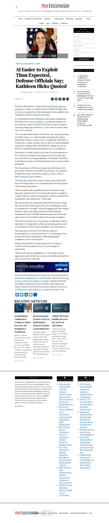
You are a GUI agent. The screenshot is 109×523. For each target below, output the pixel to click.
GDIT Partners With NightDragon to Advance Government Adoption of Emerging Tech (65, 475)
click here (36, 289)
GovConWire (87, 380)
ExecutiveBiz (67, 380)
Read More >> (20, 406)
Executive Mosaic (36, 513)
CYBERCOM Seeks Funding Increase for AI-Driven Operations (85, 108)
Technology (69, 19)
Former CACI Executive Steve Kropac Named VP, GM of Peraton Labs (86, 404)
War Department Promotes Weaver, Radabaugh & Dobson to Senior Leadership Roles (41, 322)
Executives (78, 19)
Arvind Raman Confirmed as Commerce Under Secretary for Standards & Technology (84, 81)
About (48, 23)
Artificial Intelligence (25, 63)
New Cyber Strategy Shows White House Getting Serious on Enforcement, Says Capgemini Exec (87, 444)
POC (90, 513)
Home (21, 19)
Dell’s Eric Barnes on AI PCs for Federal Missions (87, 432)
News (88, 19)
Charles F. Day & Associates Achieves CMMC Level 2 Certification (65, 490)
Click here (62, 286)
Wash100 (55, 23)
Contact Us (64, 23)
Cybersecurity (59, 19)
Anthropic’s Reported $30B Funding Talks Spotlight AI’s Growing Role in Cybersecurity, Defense (86, 419)
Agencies (47, 19)
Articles (41, 23)
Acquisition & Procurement (33, 19)
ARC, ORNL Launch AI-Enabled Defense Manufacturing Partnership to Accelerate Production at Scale (85, 121)
